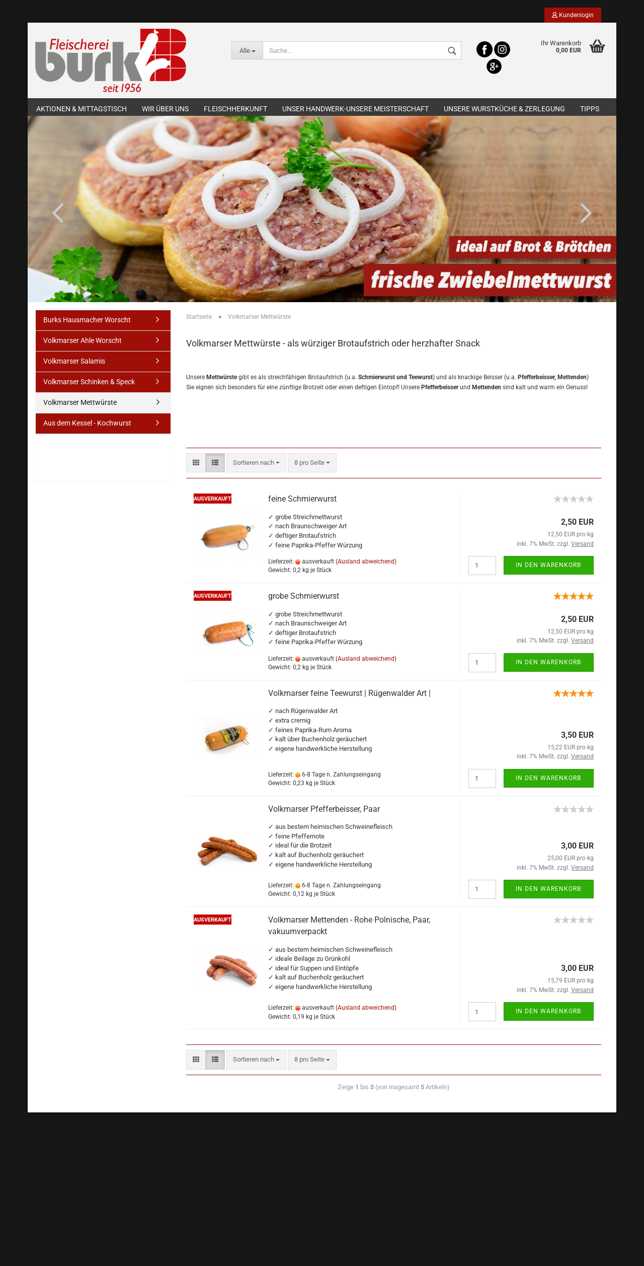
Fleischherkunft (235, 109)
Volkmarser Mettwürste (80, 405)
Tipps (589, 109)
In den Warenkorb (548, 567)
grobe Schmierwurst (303, 598)
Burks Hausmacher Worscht (87, 323)
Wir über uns (165, 109)
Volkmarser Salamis (74, 364)
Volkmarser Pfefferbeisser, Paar (324, 811)
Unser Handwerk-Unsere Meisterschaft (355, 109)
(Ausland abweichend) (366, 564)
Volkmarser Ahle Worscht (82, 343)
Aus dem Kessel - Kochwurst (87, 425)
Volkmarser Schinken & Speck (89, 384)
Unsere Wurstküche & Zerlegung (504, 109)
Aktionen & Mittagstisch (81, 109)
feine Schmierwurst (302, 501)
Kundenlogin (573, 15)
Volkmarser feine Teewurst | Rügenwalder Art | (349, 695)
